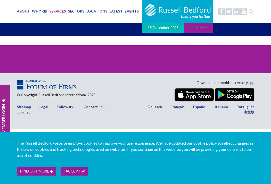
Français (177, 107)
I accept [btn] (74, 171)
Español (199, 107)
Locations (96, 11)
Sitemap (24, 107)
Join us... (24, 112)
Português (245, 107)
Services (57, 11)
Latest (116, 11)
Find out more (36, 171)
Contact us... (94, 107)
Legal (43, 107)
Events (132, 11)
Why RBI (39, 11)
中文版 (249, 112)
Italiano (221, 107)
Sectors (76, 11)
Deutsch (155, 107)
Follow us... (66, 107)
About (23, 11)
